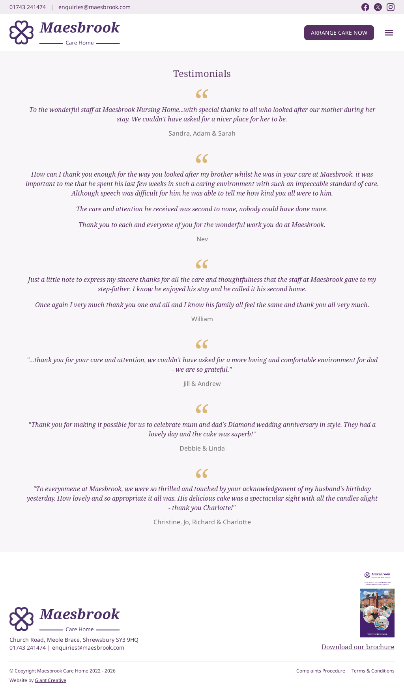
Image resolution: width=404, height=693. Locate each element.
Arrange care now (339, 32)
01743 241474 (28, 647)
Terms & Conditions (373, 671)
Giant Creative (50, 680)
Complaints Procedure (320, 671)
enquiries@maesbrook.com (88, 647)
